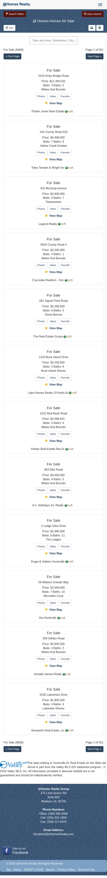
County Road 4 (57, 244)
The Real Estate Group (47, 336)
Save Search (92, 14)
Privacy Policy (66, 869)
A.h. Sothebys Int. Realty (48, 505)
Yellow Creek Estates (53, 145)
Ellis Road (56, 469)
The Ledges (53, 539)
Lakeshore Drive (57, 694)
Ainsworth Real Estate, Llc (48, 730)
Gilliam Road (56, 638)
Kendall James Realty (48, 674)
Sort (9, 27)
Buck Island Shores (53, 370)
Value (53, 96)
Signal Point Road (56, 300)
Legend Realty (48, 224)
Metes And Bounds (53, 89)
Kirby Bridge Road (57, 75)
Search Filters (15, 14)
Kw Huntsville (47, 617)
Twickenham (54, 201)
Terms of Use (86, 869)
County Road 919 (56, 131)
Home (17, 869)
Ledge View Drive (54, 525)
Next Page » (94, 56)
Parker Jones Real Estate (48, 111)
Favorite (65, 96)
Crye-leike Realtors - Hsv (48, 280)
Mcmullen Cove (53, 595)
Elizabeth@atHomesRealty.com (53, 834)
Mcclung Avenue (56, 188)
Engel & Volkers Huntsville (48, 561)
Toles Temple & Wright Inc (47, 167)
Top (8, 869)
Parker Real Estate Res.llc (48, 448)
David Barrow (53, 314)
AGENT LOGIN (33, 869)
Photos (41, 96)
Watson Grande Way (55, 582)
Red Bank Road (57, 413)
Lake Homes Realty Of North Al (48, 392)
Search (50, 869)
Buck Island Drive (57, 357)
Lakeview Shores (53, 708)
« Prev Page (12, 56)
